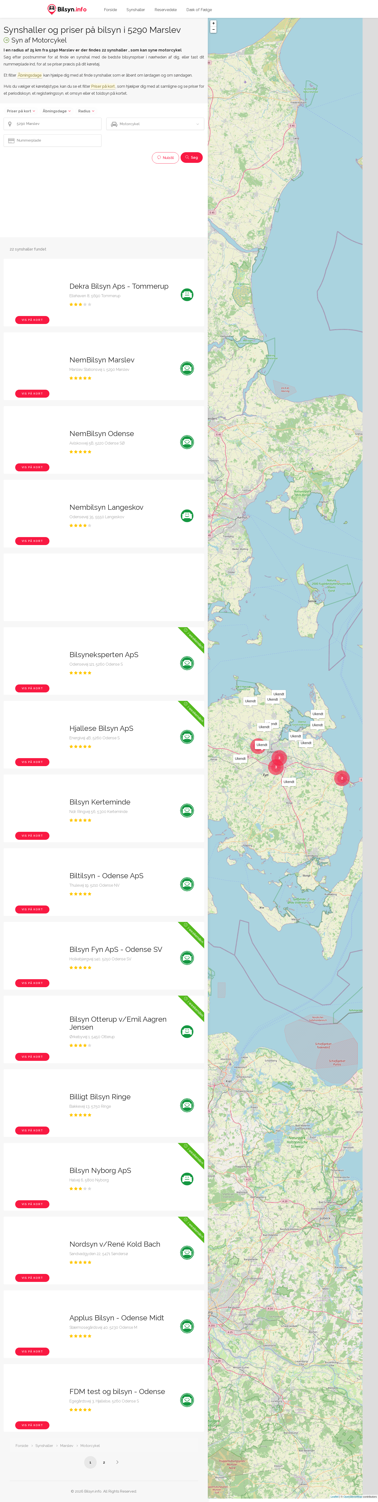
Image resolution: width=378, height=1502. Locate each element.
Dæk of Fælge (199, 9)
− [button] (213, 30)
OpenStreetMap (353, 1500)
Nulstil (165, 158)
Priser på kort (19, 111)
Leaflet (335, 1500)
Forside (110, 9)
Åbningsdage (55, 111)
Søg (191, 157)
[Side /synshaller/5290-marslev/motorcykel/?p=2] (117, 1462)
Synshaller (136, 9)
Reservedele (166, 9)
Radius (84, 111)
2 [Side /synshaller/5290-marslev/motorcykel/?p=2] (104, 1462)
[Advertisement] (104, 200)
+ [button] (213, 23)
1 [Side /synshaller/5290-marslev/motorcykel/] (90, 1462)
